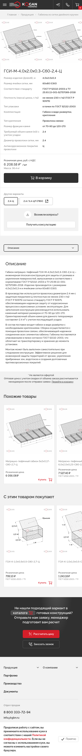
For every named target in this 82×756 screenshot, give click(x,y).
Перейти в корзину (62, 381)
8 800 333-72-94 (17, 712)
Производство (12, 683)
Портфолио (10, 675)
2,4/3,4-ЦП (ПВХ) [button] (36, 201)
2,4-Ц (11, 201)
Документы (11, 691)
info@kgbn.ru (11, 717)
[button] (41, 634)
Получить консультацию (41, 224)
